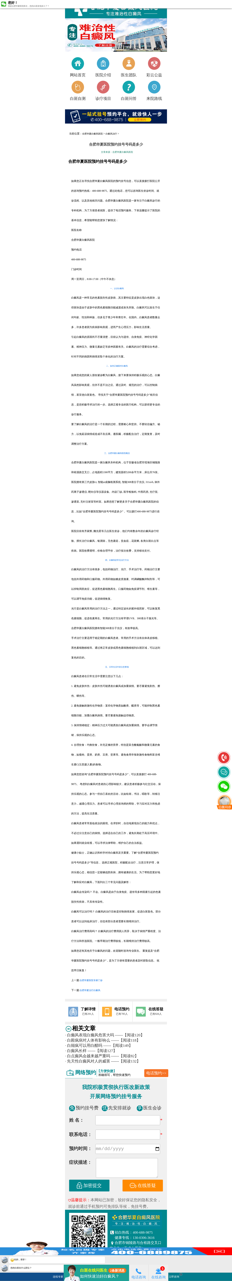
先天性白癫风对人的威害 (87, 1061)
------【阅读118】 (125, 1040)
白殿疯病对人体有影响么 (87, 1040)
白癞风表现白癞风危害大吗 (89, 1035)
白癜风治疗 (111, 134)
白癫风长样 (76, 1051)
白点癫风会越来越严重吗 (87, 1056)
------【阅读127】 (102, 1051)
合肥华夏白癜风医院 (92, 134)
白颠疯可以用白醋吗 (83, 1045)
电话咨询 (139, 1272)
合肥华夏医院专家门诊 (91, 980)
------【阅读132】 (126, 1061)
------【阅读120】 (129, 1035)
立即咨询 (175, 1275)
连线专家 (58, 1276)
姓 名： (76, 1120)
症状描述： (80, 1162)
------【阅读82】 (125, 1056)
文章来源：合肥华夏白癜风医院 (117, 152)
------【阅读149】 (118, 1045)
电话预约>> (156, 1073)
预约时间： (80, 1149)
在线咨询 (158, 1272)
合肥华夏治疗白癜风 (90, 990)
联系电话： (80, 1134)
